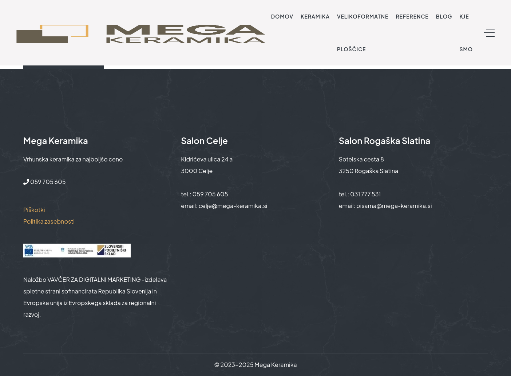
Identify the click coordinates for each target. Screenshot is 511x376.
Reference (412, 16)
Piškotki (34, 209)
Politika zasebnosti (49, 221)
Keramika (315, 16)
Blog (444, 16)
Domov (282, 16)
